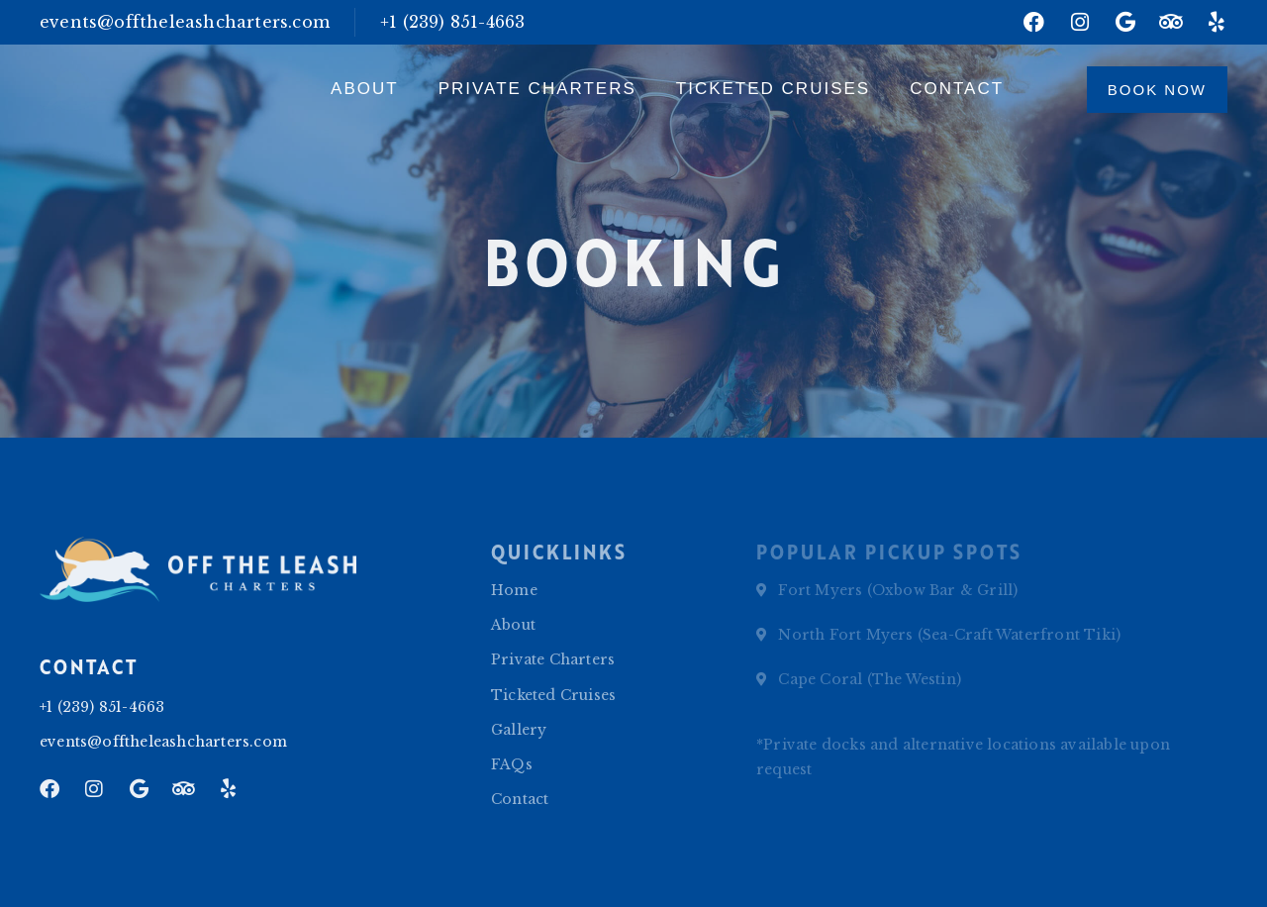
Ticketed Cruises (773, 88)
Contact (957, 88)
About (365, 88)
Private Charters (537, 88)
